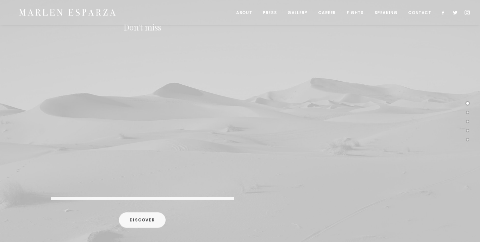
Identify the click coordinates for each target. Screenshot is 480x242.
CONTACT (419, 13)
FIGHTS (355, 13)
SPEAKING (386, 13)
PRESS (270, 13)
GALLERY (297, 13)
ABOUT (244, 13)
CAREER (327, 13)
